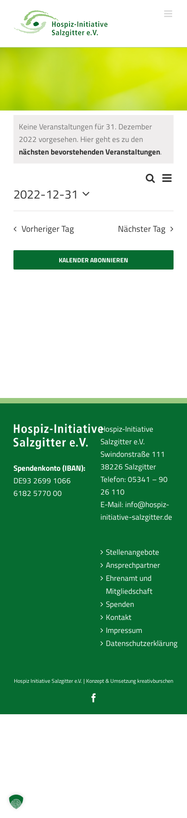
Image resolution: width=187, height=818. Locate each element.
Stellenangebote (132, 552)
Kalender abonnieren (93, 260)
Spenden (120, 604)
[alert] (93, 139)
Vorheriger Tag (48, 228)
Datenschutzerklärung (138, 643)
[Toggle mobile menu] (169, 13)
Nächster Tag (141, 228)
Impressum (124, 630)
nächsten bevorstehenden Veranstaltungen (89, 152)
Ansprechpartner (133, 565)
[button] (16, 802)
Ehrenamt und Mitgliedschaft (129, 584)
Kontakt (118, 617)
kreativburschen (155, 681)
